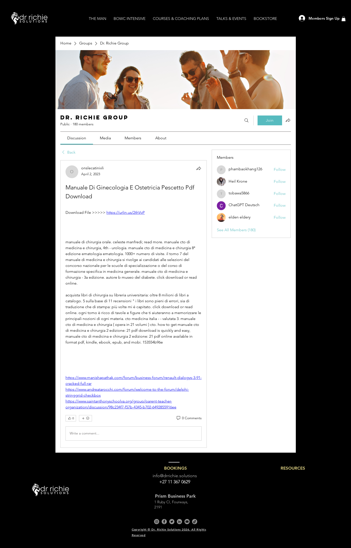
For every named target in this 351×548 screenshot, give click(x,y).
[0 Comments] (189, 418)
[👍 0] (70, 418)
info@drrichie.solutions (175, 475)
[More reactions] (85, 418)
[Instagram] (156, 521)
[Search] (246, 120)
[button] (343, 18)
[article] (133, 304)
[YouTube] (187, 521)
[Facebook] (164, 521)
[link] (76, 138)
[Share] (199, 168)
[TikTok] (194, 521)
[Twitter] (171, 521)
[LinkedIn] (179, 521)
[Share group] (288, 120)
